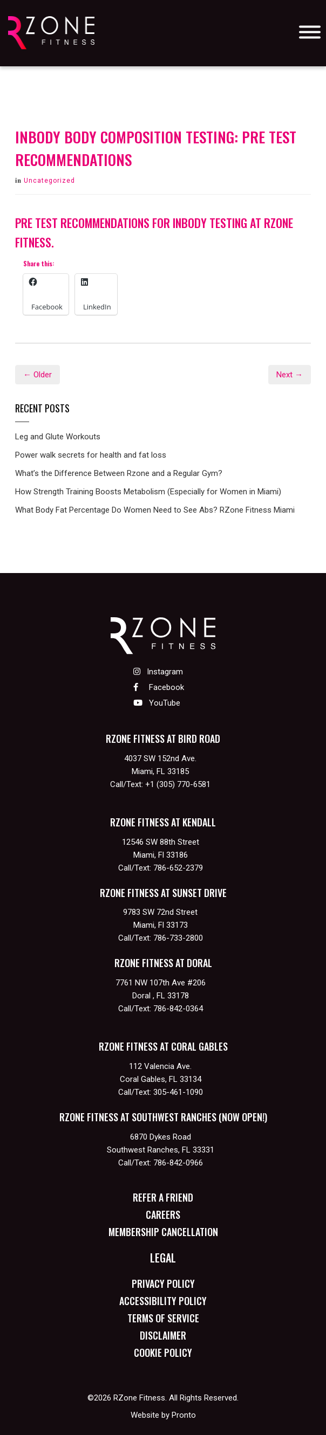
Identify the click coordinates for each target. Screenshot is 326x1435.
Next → (289, 375)
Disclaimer (163, 1335)
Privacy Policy (163, 1284)
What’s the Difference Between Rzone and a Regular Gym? (118, 473)
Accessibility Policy (163, 1301)
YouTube (156, 703)
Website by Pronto (163, 1415)
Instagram (158, 672)
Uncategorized (49, 180)
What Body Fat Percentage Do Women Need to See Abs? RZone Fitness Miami (155, 510)
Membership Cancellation (163, 1232)
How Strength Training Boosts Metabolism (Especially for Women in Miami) (148, 491)
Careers (163, 1215)
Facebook (158, 687)
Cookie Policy (163, 1353)
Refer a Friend (163, 1197)
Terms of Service (163, 1318)
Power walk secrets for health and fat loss (90, 455)
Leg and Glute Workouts (57, 436)
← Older (37, 375)
